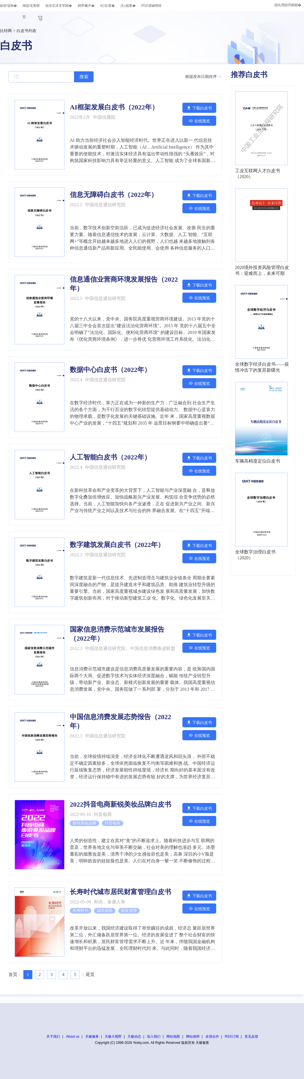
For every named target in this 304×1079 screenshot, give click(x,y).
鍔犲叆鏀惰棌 (151, 6)
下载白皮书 (199, 108)
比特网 (6, 31)
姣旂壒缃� (8, 6)
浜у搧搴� (128, 6)
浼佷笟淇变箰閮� (58, 6)
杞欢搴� (107, 6)
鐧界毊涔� (86, 6)
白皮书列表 (26, 31)
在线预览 (199, 120)
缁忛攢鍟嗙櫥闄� (287, 5)
